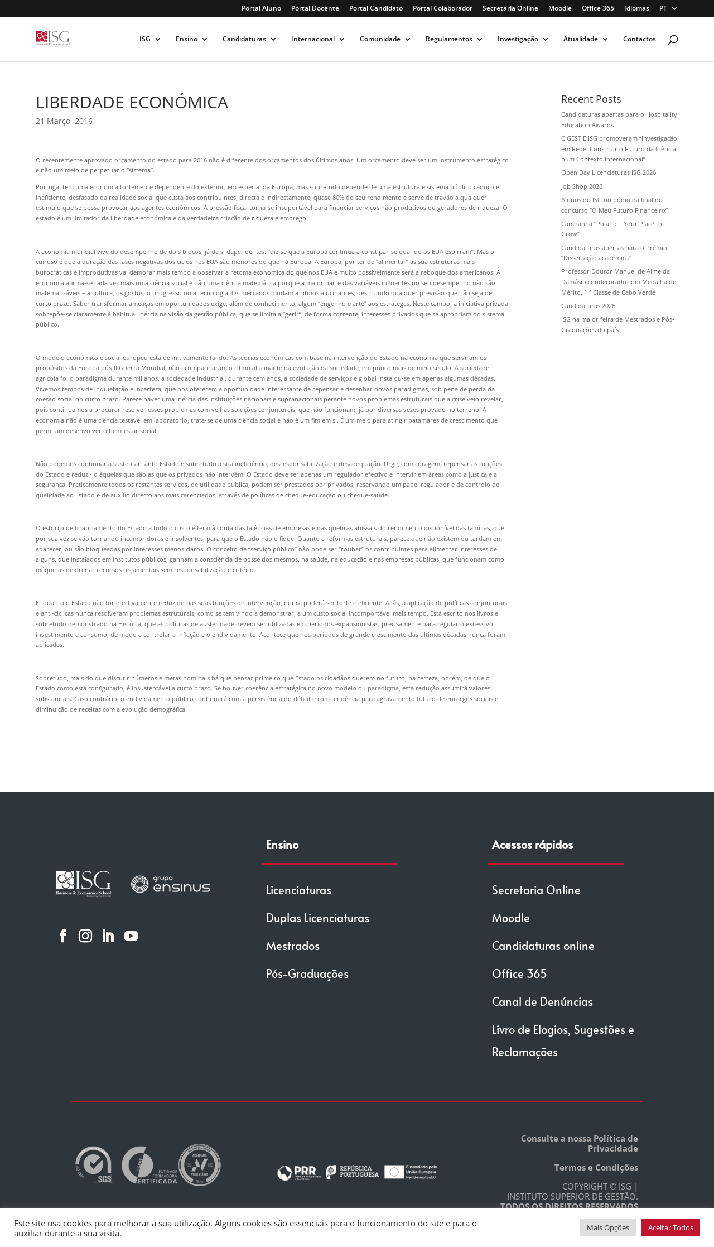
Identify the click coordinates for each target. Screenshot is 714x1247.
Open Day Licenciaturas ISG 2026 (608, 172)
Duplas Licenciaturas (317, 917)
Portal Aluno (261, 9)
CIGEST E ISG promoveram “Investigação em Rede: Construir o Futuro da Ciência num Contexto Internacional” (619, 148)
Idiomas (636, 9)
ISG (145, 39)
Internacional (313, 39)
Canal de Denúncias (542, 1001)
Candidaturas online (543, 945)
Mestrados (293, 945)
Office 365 (598, 9)
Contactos (639, 39)
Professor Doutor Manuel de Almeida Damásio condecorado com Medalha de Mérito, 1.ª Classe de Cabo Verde (618, 281)
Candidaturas (244, 39)
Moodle (560, 9)
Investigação (518, 39)
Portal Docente (315, 9)
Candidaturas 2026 (588, 305)
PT (663, 9)
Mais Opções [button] (608, 1227)
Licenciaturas (298, 890)
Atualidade (580, 39)
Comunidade (380, 39)
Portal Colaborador (442, 9)
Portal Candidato (376, 9)
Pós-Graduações (307, 973)
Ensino (186, 39)
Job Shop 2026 (581, 186)
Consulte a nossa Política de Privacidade (579, 1143)
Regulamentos (449, 39)
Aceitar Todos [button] (670, 1227)
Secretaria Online (510, 9)
